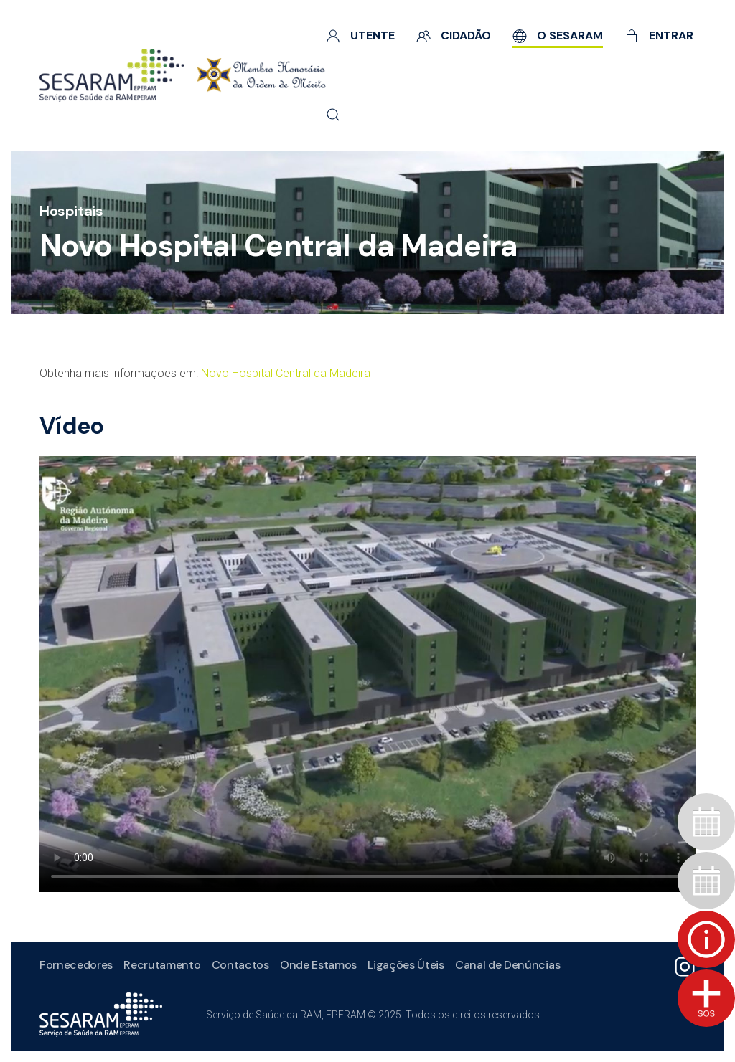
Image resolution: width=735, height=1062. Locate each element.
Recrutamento (160, 964)
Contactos (239, 964)
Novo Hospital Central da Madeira (285, 373)
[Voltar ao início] (182, 75)
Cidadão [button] (453, 35)
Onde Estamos (316, 964)
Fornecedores (74, 964)
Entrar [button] (658, 35)
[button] (333, 114)
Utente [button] (360, 35)
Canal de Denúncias (506, 964)
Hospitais (71, 211)
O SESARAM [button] (557, 35)
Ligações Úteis (404, 964)
